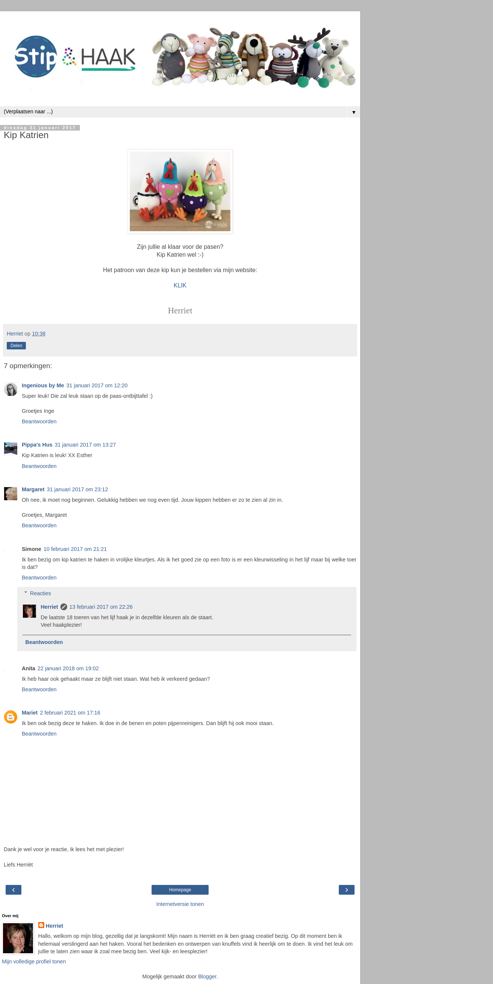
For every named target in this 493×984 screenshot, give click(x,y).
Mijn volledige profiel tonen (34, 961)
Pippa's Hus (37, 445)
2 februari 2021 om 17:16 (70, 713)
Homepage (180, 889)
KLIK (180, 285)
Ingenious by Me (43, 385)
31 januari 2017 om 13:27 (85, 445)
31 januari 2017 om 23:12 (77, 489)
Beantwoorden (39, 421)
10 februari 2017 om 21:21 (75, 549)
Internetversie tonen (180, 904)
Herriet (49, 607)
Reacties (40, 593)
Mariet (30, 713)
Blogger (207, 976)
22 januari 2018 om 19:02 (68, 668)
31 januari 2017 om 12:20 (97, 385)
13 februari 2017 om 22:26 (101, 607)
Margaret (33, 489)
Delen (16, 345)
